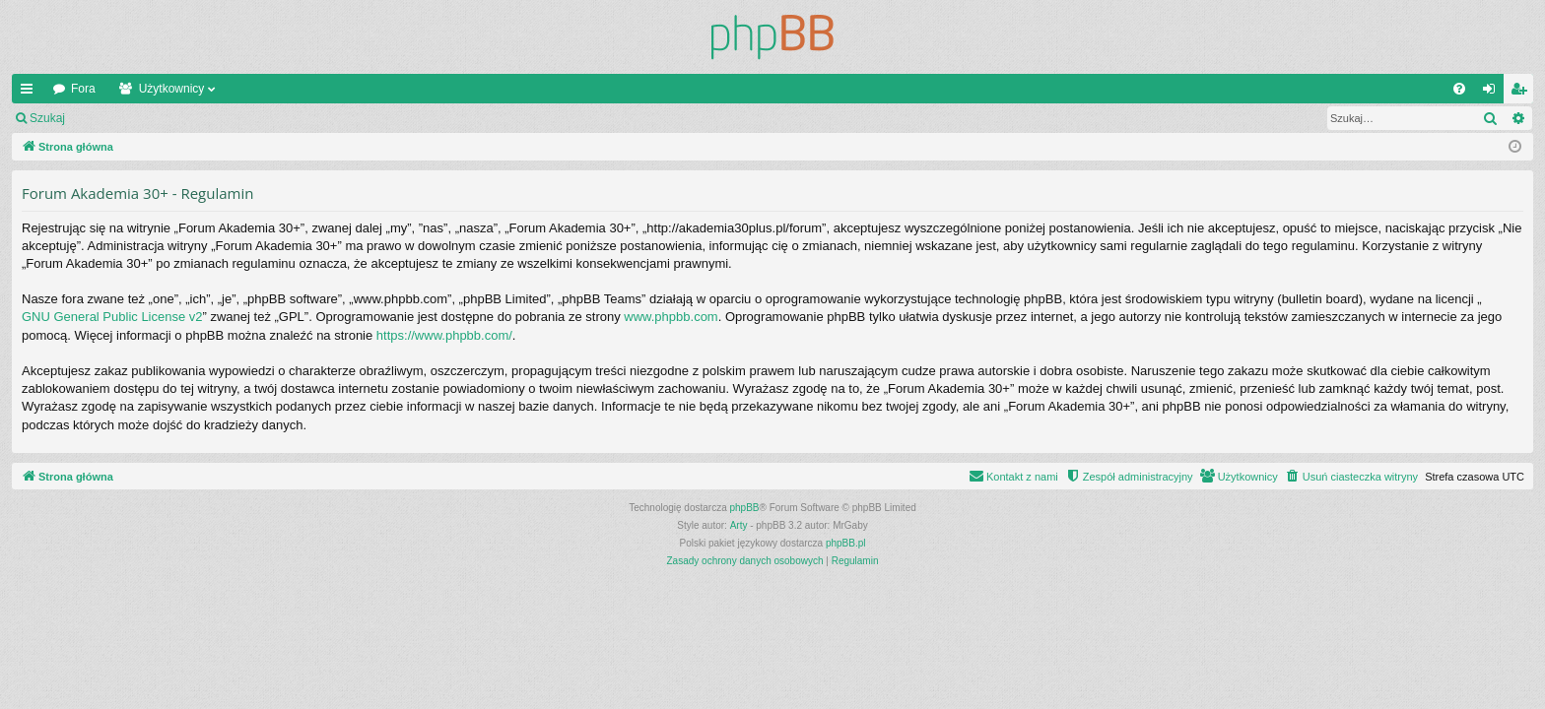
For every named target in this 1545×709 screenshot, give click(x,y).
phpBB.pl (846, 543)
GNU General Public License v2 (112, 316)
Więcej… (30, 92)
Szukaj (47, 118)
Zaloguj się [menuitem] (1493, 92)
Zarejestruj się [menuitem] (1522, 92)
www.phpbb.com (670, 316)
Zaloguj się (122, 118)
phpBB (745, 507)
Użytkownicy (172, 89)
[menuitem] (1459, 88)
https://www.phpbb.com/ (444, 335)
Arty (739, 525)
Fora (83, 89)
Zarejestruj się (216, 118)
